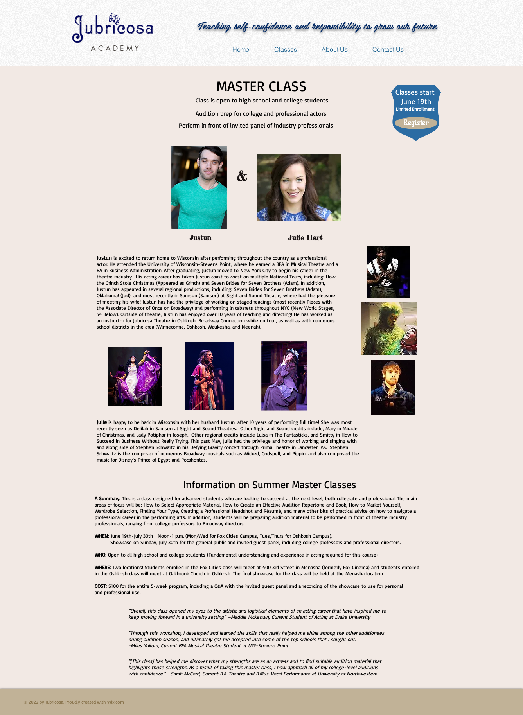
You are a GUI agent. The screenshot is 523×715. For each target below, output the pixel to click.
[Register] (416, 123)
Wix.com (115, 702)
